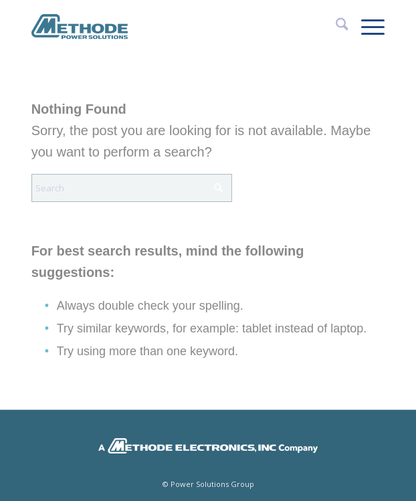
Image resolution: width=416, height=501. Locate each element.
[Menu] (366, 27)
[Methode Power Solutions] (172, 27)
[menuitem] (335, 27)
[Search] (335, 27)
